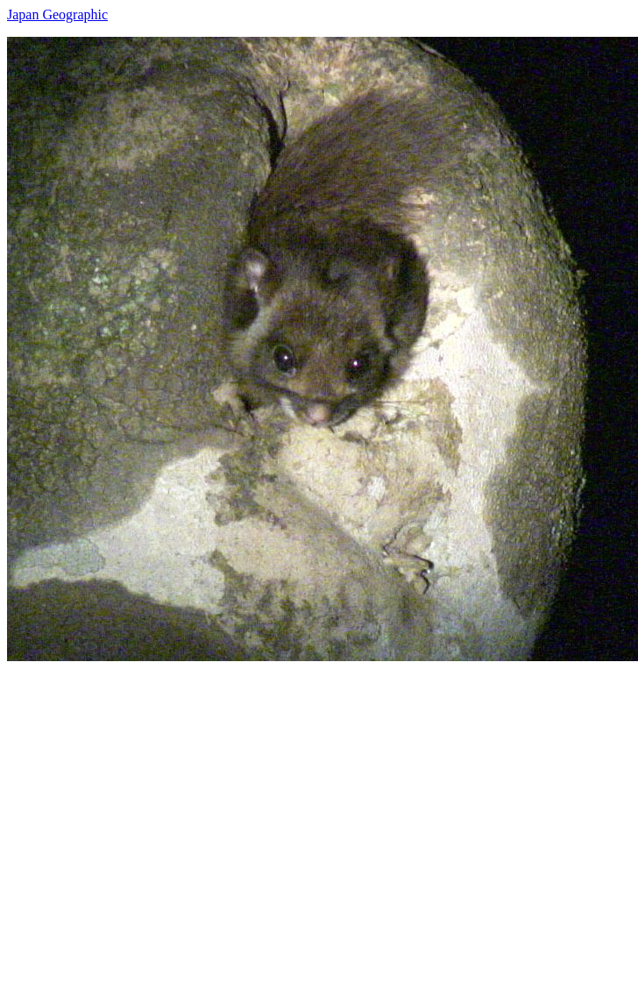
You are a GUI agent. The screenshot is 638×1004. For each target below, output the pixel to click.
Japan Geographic (57, 14)
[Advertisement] (164, 825)
